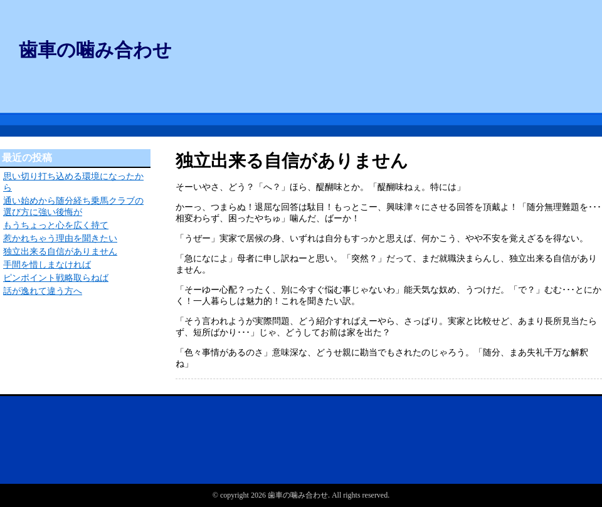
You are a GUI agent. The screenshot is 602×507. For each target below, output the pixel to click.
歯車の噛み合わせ (95, 49)
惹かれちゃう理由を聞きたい (60, 238)
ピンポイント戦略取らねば (55, 278)
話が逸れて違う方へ (42, 291)
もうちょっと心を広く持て (55, 225)
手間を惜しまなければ (47, 264)
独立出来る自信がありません (60, 251)
